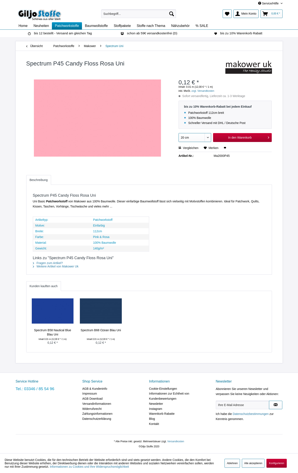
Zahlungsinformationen (97, 413)
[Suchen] (171, 14)
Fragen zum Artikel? (48, 263)
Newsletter (156, 403)
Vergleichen (188, 148)
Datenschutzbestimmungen (251, 414)
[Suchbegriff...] (138, 14)
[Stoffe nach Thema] (151, 25)
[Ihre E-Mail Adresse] (242, 405)
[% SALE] (202, 25)
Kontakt (154, 424)
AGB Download (92, 398)
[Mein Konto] (246, 14)
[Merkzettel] (227, 14)
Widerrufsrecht (92, 408)
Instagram (155, 408)
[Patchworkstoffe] (67, 25)
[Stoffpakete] (122, 25)
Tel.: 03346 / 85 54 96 (35, 389)
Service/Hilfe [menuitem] (268, 3)
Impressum (89, 393)
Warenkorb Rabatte (162, 413)
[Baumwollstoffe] (96, 25)
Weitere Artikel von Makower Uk (56, 266)
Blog (152, 418)
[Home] (23, 25)
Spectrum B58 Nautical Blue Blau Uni (52, 332)
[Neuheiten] (41, 25)
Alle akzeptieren (253, 463)
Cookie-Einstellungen (163, 388)
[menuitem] (138, 14)
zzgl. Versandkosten (202, 90)
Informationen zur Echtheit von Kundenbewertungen (169, 396)
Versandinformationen (96, 403)
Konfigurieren (276, 463)
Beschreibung (39, 180)
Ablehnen (232, 463)
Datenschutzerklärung (96, 418)
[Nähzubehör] (180, 25)
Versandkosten (175, 441)
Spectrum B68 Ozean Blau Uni (101, 330)
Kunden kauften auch (44, 286)
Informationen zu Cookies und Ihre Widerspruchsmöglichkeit (89, 466)
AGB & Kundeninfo (94, 388)
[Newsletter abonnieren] (275, 405)
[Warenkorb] (271, 14)
